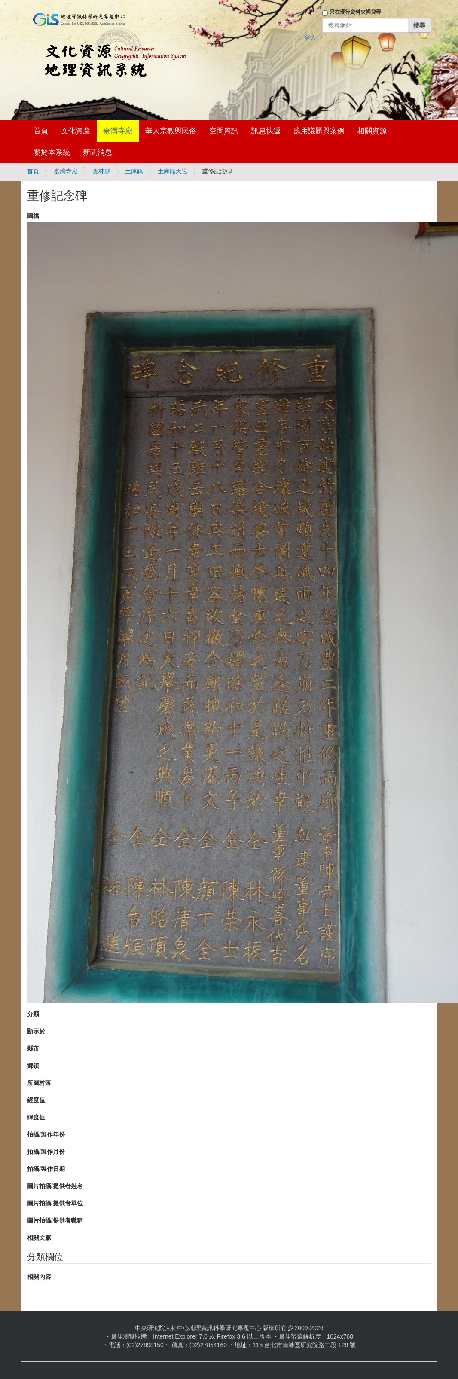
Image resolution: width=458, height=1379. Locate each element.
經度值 (36, 1100)
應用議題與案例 (319, 131)
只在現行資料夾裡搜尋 (355, 12)
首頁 (41, 131)
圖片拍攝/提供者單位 (55, 1203)
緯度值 (36, 1117)
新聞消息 (97, 152)
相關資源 (372, 131)
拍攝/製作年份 (46, 1134)
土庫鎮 (134, 171)
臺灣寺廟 (117, 131)
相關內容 (39, 1276)
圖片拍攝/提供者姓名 (55, 1186)
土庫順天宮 (173, 171)
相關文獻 (39, 1237)
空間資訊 (223, 131)
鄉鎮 (33, 1065)
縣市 (33, 1048)
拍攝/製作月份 (46, 1151)
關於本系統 (52, 152)
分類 (33, 1014)
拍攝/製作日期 (46, 1168)
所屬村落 (39, 1082)
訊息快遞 (266, 131)
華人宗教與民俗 (170, 131)
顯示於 (36, 1031)
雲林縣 (101, 171)
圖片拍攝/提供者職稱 (55, 1220)
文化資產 (75, 131)
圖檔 (33, 215)
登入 (310, 37)
